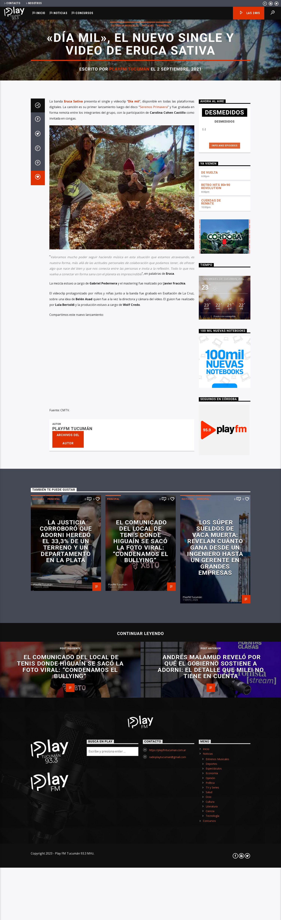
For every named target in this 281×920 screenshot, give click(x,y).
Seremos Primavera (154, 434)
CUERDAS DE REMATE (211, 528)
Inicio (40, 13)
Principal (163, 175)
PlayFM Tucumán (129, 219)
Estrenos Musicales (125, 175)
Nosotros (33, 3)
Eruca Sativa (73, 428)
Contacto (12, 3)
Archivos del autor (68, 766)
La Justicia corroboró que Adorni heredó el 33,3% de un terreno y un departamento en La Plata (66, 868)
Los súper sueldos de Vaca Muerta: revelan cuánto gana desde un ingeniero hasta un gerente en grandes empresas (215, 874)
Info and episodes (224, 472)
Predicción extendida (224, 643)
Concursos (84, 13)
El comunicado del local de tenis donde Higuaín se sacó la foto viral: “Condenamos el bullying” (140, 868)
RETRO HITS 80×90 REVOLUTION (215, 513)
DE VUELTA (209, 499)
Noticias (60, 13)
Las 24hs (249, 13)
